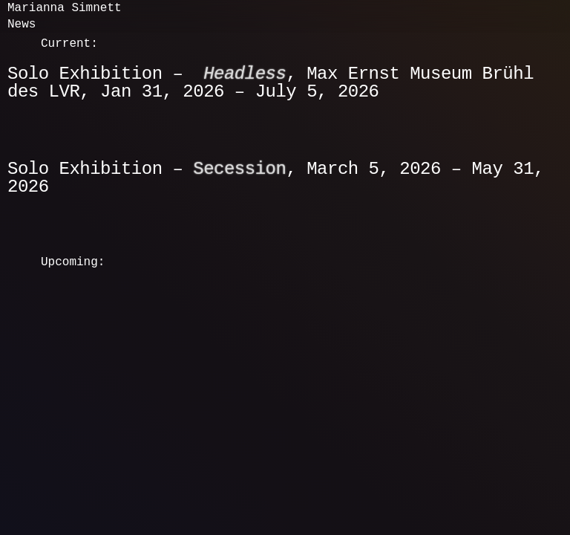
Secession (239, 169)
